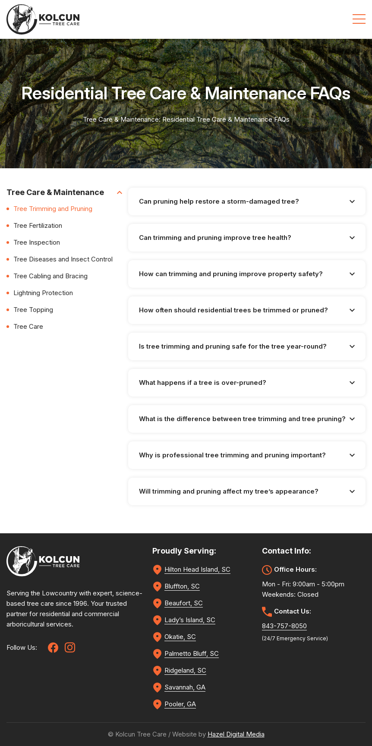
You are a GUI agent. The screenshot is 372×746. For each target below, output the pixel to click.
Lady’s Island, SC (189, 620)
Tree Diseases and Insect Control (63, 259)
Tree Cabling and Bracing (50, 276)
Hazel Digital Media (236, 734)
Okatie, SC (180, 637)
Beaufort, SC (183, 603)
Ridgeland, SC (185, 670)
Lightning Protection (43, 293)
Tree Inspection (36, 242)
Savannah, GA (184, 687)
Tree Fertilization (37, 225)
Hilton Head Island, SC (197, 569)
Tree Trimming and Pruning (52, 209)
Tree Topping (33, 309)
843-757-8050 (284, 626)
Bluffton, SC (182, 586)
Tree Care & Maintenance (64, 192)
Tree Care (28, 326)
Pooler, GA (180, 704)
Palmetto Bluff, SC (191, 653)
